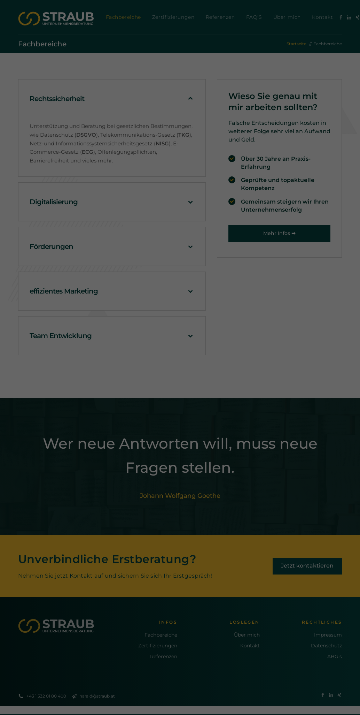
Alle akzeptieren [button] (180, 401)
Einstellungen (106, 361)
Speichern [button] (180, 422)
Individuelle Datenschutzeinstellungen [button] (180, 443)
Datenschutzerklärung (116, 354)
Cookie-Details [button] (145, 458)
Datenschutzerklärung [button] (183, 458)
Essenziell (129, 377)
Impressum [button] (218, 458)
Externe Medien (219, 377)
